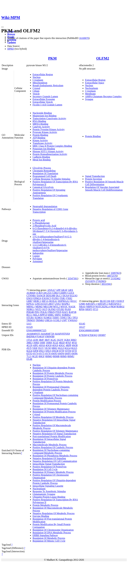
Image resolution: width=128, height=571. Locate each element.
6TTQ (29, 353)
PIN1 (37, 312)
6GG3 (61, 348)
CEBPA (63, 293)
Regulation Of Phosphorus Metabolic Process (55, 455)
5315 (28, 323)
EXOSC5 (46, 298)
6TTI (74, 351)
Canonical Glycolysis (43, 187)
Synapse (89, 99)
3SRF (42, 342)
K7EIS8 (83, 335)
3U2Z (55, 342)
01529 (29, 327)
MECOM (47, 306)
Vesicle (36, 93)
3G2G (53, 340)
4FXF (68, 342)
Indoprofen (38, 253)
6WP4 (61, 353)
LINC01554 (41, 304)
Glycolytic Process (42, 168)
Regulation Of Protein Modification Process (54, 411)
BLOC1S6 (105, 301)
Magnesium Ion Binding (44, 115)
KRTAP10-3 (115, 304)
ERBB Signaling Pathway (45, 535)
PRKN (51, 312)
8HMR (56, 356)
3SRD (36, 342)
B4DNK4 (31, 336)
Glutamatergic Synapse (44, 494)
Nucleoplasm (91, 88)
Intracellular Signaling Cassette (48, 486)
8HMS (63, 356)
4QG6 (42, 345)
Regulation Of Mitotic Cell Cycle (49, 541)
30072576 (112, 275)
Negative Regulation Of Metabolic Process (54, 513)
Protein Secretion (93, 179)
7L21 (29, 356)
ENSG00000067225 (36, 330)
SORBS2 (66, 315)
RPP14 (43, 315)
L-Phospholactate (41, 223)
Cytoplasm (38, 80)
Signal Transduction (95, 176)
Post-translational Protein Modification (52, 436)
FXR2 (69, 298)
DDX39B (50, 295)
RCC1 (29, 315)
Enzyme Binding (41, 516)
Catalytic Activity (41, 126)
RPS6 (81, 309)
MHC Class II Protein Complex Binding (52, 146)
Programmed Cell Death (44, 176)
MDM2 (39, 306)
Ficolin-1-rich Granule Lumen (47, 104)
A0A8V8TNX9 (62, 333)
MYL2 (56, 306)
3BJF (41, 340)
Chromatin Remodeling (44, 170)
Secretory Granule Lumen (45, 96)
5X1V (41, 348)
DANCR (41, 295)
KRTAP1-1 (91, 304)
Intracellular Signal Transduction (49, 464)
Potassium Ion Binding (44, 148)
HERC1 (37, 301)
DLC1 (59, 295)
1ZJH (35, 340)
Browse (11, 34)
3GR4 (67, 340)
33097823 (115, 273)
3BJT (47, 340)
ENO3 (29, 298)
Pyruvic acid (39, 220)
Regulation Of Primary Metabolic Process (53, 472)
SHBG (50, 315)
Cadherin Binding (41, 157)
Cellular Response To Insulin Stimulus (51, 179)
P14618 (40, 336)
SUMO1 (39, 317)
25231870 (90, 281)
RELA (36, 315)
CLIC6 (70, 293)
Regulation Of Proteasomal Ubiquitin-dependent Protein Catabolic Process (51, 388)
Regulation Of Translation (45, 173)
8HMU (70, 356)
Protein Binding (40, 135)
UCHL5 (57, 320)
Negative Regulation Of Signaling (49, 458)
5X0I (34, 348)
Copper (36, 256)
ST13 (95, 309)
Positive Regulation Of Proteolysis (50, 466)
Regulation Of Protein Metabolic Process (53, 373)
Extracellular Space (94, 82)
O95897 (102, 335)
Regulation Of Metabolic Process (49, 538)
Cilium (36, 91)
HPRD (10, 48)
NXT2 (38, 309)
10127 (82, 327)
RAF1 (65, 312)
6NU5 (48, 351)
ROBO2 (120, 306)
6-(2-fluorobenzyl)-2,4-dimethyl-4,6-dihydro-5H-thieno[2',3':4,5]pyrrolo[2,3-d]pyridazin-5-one (55, 231)
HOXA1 (53, 301)
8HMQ (48, 356)
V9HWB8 (49, 336)
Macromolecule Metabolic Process (50, 444)
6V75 (42, 353)
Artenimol (38, 261)
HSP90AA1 (64, 301)
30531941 (106, 284)
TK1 (69, 317)
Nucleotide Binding (42, 113)
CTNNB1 (31, 295)
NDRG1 (30, 309)
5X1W (47, 348)
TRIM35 (30, 320)
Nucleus (37, 77)
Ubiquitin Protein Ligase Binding (49, 497)
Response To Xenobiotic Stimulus (49, 491)
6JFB (35, 351)
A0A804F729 (47, 333)
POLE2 (44, 312)
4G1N (29, 345)
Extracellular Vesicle (43, 102)
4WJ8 (75, 345)
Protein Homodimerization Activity (50, 154)
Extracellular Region (43, 74)
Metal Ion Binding (42, 159)
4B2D (62, 342)
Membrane (90, 93)
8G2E (35, 356)
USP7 (64, 320)
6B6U (54, 348)
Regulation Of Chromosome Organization (53, 530)
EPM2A (37, 298)
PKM (52, 58)
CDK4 (55, 293)
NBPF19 (90, 306)
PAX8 (68, 309)
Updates (11, 42)
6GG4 (67, 348)
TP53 (75, 317)
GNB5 (82, 304)
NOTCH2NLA (102, 306)
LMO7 (50, 304)
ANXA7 (51, 290)
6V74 (36, 353)
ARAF (64, 290)
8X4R (29, 359)
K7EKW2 (92, 335)
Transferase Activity (42, 143)
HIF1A (45, 301)
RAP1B (72, 312)
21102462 (115, 278)
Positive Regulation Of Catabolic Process (53, 447)
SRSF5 (88, 309)
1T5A (29, 340)
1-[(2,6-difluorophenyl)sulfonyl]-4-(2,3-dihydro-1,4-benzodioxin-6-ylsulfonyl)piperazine (52, 239)
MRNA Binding (40, 124)
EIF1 (113, 301)
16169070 (84, 38)
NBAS (82, 306)
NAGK (71, 306)
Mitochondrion (40, 82)
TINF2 (63, 317)
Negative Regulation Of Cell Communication (55, 461)
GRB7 (29, 301)
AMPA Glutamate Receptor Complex (103, 96)
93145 (82, 323)
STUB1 (30, 317)
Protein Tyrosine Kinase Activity (49, 129)
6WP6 (74, 353)
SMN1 (58, 315)
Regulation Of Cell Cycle (45, 469)
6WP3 (54, 353)
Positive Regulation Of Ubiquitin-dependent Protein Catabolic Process (54, 481)
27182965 (100, 281)
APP (58, 290)
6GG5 (74, 348)
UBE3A (49, 320)
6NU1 (42, 351)
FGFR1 (55, 298)
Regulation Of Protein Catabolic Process (52, 376)
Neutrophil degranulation (45, 206)
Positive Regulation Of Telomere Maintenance (55, 431)
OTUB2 (60, 309)
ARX (70, 290)
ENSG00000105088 (89, 330)
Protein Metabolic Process (45, 505)
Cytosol (36, 88)
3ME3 (29, 342)
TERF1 (55, 317)
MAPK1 (65, 304)
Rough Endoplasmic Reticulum (48, 85)
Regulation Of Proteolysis (45, 378)
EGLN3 (73, 295)
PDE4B (30, 312)
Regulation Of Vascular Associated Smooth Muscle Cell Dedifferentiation (103, 188)
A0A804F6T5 (33, 333)
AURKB (30, 293)
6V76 (48, 353)
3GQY (60, 340)
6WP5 (68, 353)
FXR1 (63, 298)
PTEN (58, 312)
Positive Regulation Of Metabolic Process (53, 417)
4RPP (68, 345)
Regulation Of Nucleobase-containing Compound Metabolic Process (51, 451)
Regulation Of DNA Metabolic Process (52, 532)
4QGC (62, 345)
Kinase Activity (40, 140)
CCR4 (39, 293)
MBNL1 (30, 306)
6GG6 (29, 351)
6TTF (62, 351)
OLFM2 (102, 58)
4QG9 (55, 345)
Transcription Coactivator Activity (49, 118)
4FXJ (74, 342)
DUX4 (65, 295)
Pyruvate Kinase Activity (45, 132)
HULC (73, 301)
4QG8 (49, 345)
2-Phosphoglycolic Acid (44, 225)
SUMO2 (47, 317)
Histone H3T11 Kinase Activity (48, 151)
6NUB (55, 351)
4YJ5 (29, 348)
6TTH (68, 351)
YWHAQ (72, 320)
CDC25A (47, 293)
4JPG (35, 345)
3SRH (49, 342)
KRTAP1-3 (103, 304)
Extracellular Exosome (44, 99)
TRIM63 (40, 320)
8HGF (42, 356)
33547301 (72, 278)
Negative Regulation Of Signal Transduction (54, 433)
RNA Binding (39, 121)
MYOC (64, 306)
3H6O (73, 340)
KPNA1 (30, 304)
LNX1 (58, 304)
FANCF (120, 301)
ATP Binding (39, 137)
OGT (44, 309)
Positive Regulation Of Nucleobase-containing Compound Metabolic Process (55, 396)
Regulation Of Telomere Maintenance (51, 409)
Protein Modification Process (47, 400)
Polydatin (37, 258)
